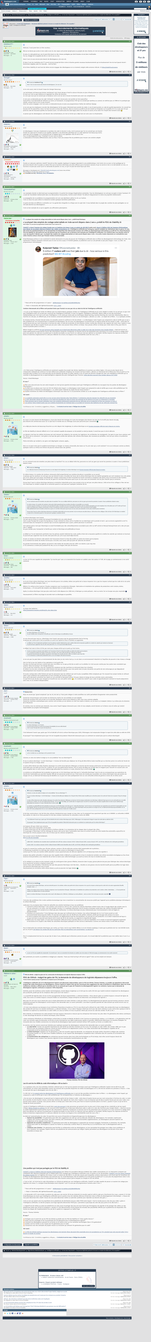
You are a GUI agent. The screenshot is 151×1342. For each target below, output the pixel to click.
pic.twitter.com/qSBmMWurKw (70, 303)
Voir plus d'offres (88, 1286)
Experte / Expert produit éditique (50, 1282)
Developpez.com (119, 1318)
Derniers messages (5, 11)
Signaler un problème (31, 20)
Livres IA (88, 6)
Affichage (126, 38)
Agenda (35, 11)
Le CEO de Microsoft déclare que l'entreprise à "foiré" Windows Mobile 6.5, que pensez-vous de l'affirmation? (35, 1306)
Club (88, 1)
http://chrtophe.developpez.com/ (50, 170)
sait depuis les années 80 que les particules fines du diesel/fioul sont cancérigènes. (59, 929)
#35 (130, 715)
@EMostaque (57, 303)
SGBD (73, 4)
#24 (130, 156)
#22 (130, 75)
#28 (130, 455)
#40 (130, 970)
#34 (130, 688)
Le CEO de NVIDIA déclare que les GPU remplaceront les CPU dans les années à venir (28, 1303)
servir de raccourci (60, 1106)
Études (75, 1)
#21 (130, 41)
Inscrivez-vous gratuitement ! (37, 8)
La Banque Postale (49, 1284)
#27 (130, 413)
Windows (39, 173)
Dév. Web (53, 4)
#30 (130, 553)
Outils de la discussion (116, 38)
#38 (130, 875)
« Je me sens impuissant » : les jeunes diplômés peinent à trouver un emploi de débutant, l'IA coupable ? (45, 24)
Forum (7, 15)
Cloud (28, 4)
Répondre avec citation (115, 71)
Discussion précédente (60, 1256)
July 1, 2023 (57, 306)
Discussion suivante (75, 1256)
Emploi (68, 1)
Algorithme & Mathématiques (36, 15)
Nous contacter (110, 1318)
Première (105, 19)
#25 (130, 186)
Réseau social (22, 11)
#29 (130, 491)
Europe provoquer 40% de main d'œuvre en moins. (104, 426)
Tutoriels (33, 1)
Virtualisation (50, 173)
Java (48, 4)
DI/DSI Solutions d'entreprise (17, 4)
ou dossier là (90, 929)
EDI (59, 4)
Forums (26, 1)
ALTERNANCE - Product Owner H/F (51, 1275)
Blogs (46, 1)
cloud (47, 172)
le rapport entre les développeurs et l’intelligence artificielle (52, 1093)
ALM (36, 4)
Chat (52, 1)
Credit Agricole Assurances (53, 1277)
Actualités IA (62, 6)
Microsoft (42, 4)
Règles (45, 11)
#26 (130, 215)
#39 (130, 945)
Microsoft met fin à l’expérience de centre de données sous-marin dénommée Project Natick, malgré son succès (35, 1291)
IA (32, 4)
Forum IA (69, 6)
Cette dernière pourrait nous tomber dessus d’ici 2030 (100, 375)
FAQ (40, 1)
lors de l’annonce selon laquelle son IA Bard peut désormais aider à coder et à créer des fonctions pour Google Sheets (76, 330)
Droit (82, 1)
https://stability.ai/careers (110, 67)
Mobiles (84, 4)
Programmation (66, 4)
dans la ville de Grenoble (31, 838)
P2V (34, 172)
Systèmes (90, 4)
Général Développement (18, 15)
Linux (44, 173)
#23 (130, 121)
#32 (130, 602)
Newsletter (60, 1)
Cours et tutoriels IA (78, 6)
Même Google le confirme (37, 1108)
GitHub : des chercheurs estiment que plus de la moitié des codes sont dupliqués (27, 1299)
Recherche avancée (145, 11)
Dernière (128, 19)
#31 (130, 575)
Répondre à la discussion (12, 20)
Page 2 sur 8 (98, 19)
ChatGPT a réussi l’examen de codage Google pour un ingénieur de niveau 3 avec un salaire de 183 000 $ (56, 227)
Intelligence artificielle (53, 15)
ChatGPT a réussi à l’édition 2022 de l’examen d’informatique (42, 1172)
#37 (130, 783)
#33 (130, 623)
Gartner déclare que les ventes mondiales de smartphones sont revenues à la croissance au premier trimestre (35, 1295)
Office (78, 4)
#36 (130, 743)
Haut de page (127, 1318)
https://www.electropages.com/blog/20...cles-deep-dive (40, 610)
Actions (14, 11)
